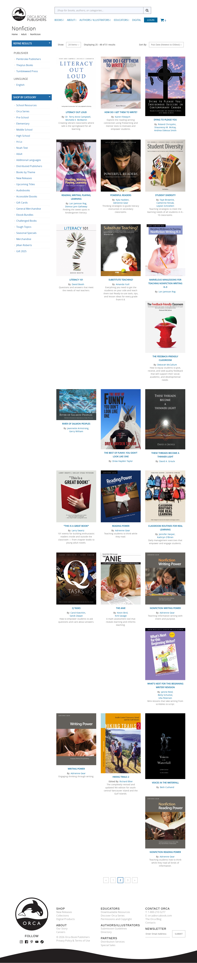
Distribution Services (113, 941)
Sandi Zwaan (76, 615)
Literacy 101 (76, 279)
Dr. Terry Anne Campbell (77, 116)
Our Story (61, 928)
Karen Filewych (122, 116)
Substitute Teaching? (121, 279)
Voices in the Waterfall (165, 782)
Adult (24, 34)
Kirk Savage (121, 615)
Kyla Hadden (122, 199)
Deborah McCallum (167, 364)
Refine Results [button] (22, 43)
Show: (61, 44)
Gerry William (76, 431)
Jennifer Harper (167, 534)
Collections (62, 915)
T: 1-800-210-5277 (155, 912)
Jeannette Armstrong (77, 428)
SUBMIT (179, 933)
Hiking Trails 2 (121, 776)
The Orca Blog (153, 919)
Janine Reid (167, 691)
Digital (136, 20)
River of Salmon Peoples (76, 423)
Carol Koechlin (77, 612)
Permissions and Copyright (116, 919)
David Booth (78, 284)
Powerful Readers (120, 195)
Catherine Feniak (165, 202)
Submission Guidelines (114, 928)
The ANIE (120, 608)
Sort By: (143, 44)
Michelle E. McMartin (76, 119)
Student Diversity (165, 195)
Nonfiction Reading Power (165, 852)
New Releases (64, 912)
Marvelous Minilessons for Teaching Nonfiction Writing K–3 (165, 283)
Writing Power (76, 768)
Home (15, 34)
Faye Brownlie (167, 199)
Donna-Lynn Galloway (76, 206)
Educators (121, 20)
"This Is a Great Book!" (76, 525)
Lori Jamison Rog (77, 203)
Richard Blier (126, 781)
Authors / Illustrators (95, 20)
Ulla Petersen (165, 698)
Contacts (150, 922)
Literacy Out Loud (76, 112)
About (71, 20)
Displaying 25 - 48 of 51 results (99, 44)
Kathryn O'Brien (165, 537)
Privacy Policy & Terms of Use (73, 940)
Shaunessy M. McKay (165, 127)
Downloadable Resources (115, 912)
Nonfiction (35, 34)
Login (150, 20)
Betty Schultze (165, 694)
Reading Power (120, 525)
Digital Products (65, 919)
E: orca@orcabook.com (158, 915)
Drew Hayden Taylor (122, 461)
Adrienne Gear (120, 202)
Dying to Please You (165, 119)
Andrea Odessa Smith (165, 130)
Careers (60, 932)
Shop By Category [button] (24, 97)
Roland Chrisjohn (167, 124)
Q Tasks (76, 608)
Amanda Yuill (122, 284)
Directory (106, 932)
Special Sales (108, 945)
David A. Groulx (167, 461)
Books (59, 20)
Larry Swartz (78, 530)
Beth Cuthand (167, 787)
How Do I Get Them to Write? (120, 112)
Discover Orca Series (113, 915)
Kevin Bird (122, 612)
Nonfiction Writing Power (165, 608)
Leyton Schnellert (165, 205)
